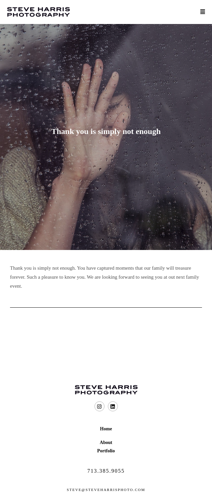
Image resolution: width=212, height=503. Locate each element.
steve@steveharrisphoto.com (106, 490)
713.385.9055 (106, 471)
